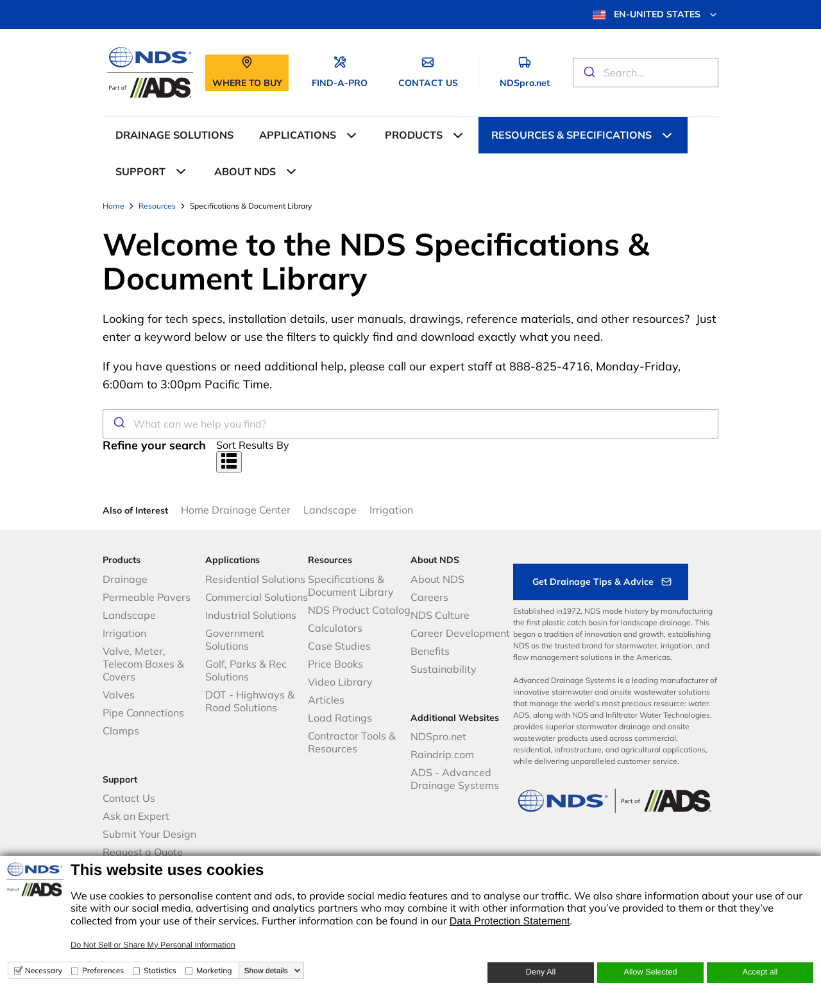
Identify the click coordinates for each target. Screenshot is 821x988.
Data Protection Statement (510, 921)
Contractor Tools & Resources (352, 742)
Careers (429, 597)
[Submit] (588, 72)
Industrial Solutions (250, 615)
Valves (119, 694)
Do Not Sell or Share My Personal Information (153, 944)
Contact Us (129, 798)
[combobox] (645, 72)
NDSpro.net (438, 736)
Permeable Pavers (146, 597)
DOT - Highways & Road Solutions (249, 701)
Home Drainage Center (236, 509)
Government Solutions (234, 639)
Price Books (335, 663)
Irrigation (391, 509)
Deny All (540, 971)
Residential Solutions (255, 579)
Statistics (160, 970)
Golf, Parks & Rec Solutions (246, 670)
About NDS (437, 579)
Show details (266, 970)
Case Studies (339, 645)
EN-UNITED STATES (655, 14)
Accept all (760, 971)
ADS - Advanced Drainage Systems (454, 779)
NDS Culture (440, 615)
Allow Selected (650, 971)
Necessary (43, 970)
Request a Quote (143, 851)
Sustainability (443, 669)
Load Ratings (340, 717)
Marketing (214, 970)
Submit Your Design (149, 834)
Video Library (340, 681)
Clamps (121, 730)
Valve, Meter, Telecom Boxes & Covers (143, 664)
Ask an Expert (136, 816)
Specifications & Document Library (351, 585)
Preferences (103, 970)
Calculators (335, 627)
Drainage (125, 579)
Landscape (330, 509)
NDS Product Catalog (359, 609)
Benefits (430, 651)
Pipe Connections (143, 712)
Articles (326, 699)
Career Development (460, 633)
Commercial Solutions (256, 597)
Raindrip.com (442, 754)
